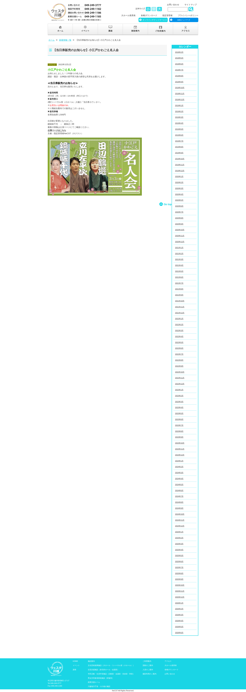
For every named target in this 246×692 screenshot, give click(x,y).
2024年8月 (179, 502)
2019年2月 (179, 111)
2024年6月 (179, 490)
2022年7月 (179, 354)
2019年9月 (179, 153)
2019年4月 (179, 123)
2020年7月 (179, 212)
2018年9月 (179, 82)
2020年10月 (179, 230)
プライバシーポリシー (188, 15)
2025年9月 (179, 579)
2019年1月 (179, 105)
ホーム (51, 40)
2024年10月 (179, 514)
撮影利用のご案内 (149, 674)
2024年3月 (179, 473)
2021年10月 (179, 301)
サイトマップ (190, 4)
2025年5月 (179, 555)
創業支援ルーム (94, 682)
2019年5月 (179, 129)
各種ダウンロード (149, 15)
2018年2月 (179, 52)
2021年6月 (179, 277)
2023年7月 (179, 425)
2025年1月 (179, 532)
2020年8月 (179, 218)
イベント (76, 665)
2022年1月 (179, 319)
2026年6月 (179, 633)
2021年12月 (179, 313)
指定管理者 (167, 15)
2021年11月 (179, 307)
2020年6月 (179, 206)
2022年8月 (179, 360)
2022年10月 (179, 372)
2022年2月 (179, 324)
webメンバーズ (183, 20)
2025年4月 (179, 550)
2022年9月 (179, 366)
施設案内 (91, 661)
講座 (74, 670)
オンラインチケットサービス (154, 20)
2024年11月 (179, 520)
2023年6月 (179, 419)
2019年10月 (179, 159)
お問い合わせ (173, 4)
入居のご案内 (148, 670)
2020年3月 (179, 188)
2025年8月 (179, 573)
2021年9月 (179, 295)
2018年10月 (179, 88)
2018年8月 (179, 76)
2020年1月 (179, 176)
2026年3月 (179, 615)
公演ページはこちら (57, 130)
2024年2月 (179, 467)
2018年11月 (179, 93)
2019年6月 (179, 135)
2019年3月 (179, 117)
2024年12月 (179, 526)
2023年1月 (179, 390)
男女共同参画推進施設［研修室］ (101, 678)
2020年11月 (179, 236)
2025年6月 (179, 561)
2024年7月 (179, 496)
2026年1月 (179, 603)
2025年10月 (179, 585)
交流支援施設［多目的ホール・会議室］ (103, 670)
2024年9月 (179, 508)
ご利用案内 (147, 661)
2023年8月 (179, 431)
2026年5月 (179, 627)
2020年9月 (179, 224)
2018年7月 (179, 70)
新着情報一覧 (65, 40)
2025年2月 (179, 538)
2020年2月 (179, 182)
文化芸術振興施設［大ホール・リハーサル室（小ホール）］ (111, 665)
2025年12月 (179, 597)
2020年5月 (179, 200)
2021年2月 (179, 253)
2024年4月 (179, 479)
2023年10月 (179, 443)
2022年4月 (179, 336)
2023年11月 (179, 449)
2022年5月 (179, 342)
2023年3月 (179, 402)
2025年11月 (179, 591)
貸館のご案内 (148, 665)
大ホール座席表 (128, 15)
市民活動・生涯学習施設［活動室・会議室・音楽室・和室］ (111, 674)
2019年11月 (179, 165)
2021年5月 (179, 271)
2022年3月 (179, 330)
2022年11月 (179, 378)
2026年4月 (179, 621)
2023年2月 (179, 396)
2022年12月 (179, 384)
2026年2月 (179, 609)
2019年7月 (179, 141)
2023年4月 (179, 407)
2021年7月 (179, 283)
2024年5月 (179, 484)
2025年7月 (179, 567)
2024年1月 (179, 461)
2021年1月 (179, 248)
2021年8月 (179, 289)
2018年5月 (179, 58)
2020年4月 (179, 194)
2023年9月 (179, 437)
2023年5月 (179, 413)
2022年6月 (179, 348)
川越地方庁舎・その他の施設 (99, 686)
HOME (75, 661)
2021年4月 (179, 265)
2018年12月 (179, 99)
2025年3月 (179, 544)
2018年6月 (179, 64)
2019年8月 (179, 147)
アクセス (168, 661)
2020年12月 (179, 242)
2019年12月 (179, 171)
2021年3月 (179, 259)
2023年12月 (179, 455)
